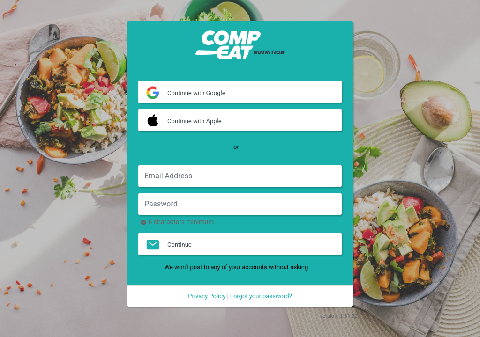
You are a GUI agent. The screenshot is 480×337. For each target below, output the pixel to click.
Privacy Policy (206, 296)
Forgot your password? (261, 296)
